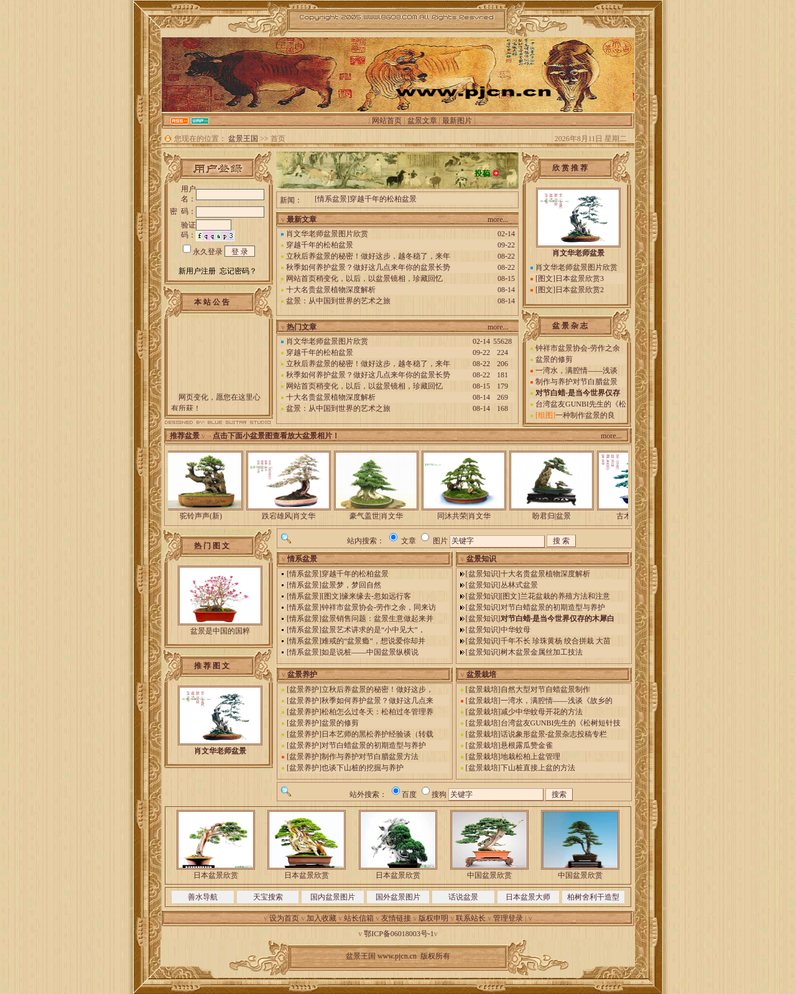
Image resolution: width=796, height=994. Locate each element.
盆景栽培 (483, 689)
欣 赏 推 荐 (570, 167)
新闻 (287, 200)
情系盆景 (332, 199)
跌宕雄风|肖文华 (295, 516)
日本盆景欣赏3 (579, 278)
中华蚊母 (515, 629)
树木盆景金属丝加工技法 (542, 652)
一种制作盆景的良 (585, 415)
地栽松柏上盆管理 (530, 756)
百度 (409, 794)
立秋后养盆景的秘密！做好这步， (377, 689)
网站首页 (387, 120)
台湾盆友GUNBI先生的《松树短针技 (561, 723)
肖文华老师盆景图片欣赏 (327, 233)
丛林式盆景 (519, 585)
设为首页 (284, 918)
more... (498, 219)
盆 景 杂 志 (570, 325)
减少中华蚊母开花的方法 (542, 711)
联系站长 (471, 918)
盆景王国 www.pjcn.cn (381, 956)
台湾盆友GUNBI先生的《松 (580, 404)
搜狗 (439, 794)
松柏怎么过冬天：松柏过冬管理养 (377, 711)
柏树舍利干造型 (593, 897)
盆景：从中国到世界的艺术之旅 (338, 301)
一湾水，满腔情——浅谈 (576, 370)
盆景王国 (243, 138)
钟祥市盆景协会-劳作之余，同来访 (379, 607)
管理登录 (508, 918)
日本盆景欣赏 (215, 875)
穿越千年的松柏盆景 (383, 199)
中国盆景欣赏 (489, 875)
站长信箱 (359, 918)
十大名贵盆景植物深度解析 (331, 289)
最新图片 (457, 120)
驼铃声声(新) (207, 516)
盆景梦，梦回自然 (351, 585)
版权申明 (433, 918)
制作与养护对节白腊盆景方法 (370, 756)
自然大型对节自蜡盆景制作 (545, 689)
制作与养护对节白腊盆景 (576, 381)
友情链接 (396, 918)
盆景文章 (422, 120)
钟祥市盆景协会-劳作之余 (577, 348)
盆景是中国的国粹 (220, 631)
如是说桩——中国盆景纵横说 (370, 652)
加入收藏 (321, 918)
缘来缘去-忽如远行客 (376, 596)
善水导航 (203, 897)
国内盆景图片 (332, 897)
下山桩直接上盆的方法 (538, 767)
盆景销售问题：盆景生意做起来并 (377, 618)
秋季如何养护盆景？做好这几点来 (377, 700)
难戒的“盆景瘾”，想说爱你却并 (373, 641)
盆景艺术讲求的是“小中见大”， (373, 629)
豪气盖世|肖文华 (382, 516)
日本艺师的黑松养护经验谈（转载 (377, 734)
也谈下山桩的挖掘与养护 (363, 767)
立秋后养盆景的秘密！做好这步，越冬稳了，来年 (368, 256)
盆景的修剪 (554, 359)
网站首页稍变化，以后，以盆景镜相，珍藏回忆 (364, 278)
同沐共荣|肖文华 (470, 516)
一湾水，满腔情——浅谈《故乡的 (557, 700)
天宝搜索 (268, 897)
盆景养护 (304, 689)
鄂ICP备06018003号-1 (399, 933)
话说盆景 (463, 897)
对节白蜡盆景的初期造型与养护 (553, 607)
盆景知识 (483, 573)
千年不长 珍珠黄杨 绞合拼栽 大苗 (556, 641)
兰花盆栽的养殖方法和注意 (565, 596)
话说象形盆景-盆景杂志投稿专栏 (554, 734)
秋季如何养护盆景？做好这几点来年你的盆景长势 (368, 267)
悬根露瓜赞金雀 (527, 745)
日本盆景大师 (528, 897)
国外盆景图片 (398, 897)
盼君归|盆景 (558, 516)
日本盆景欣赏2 (579, 289)
